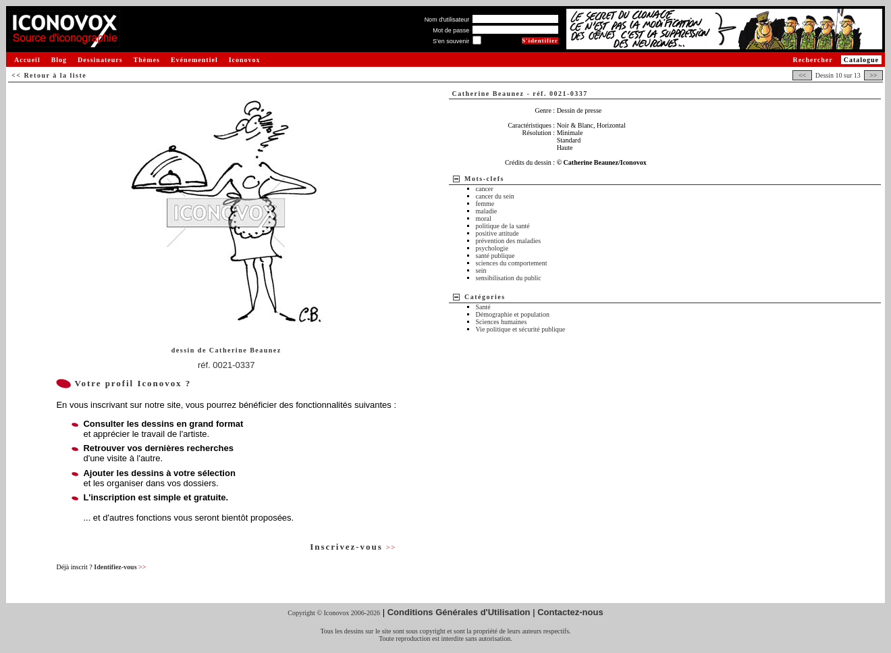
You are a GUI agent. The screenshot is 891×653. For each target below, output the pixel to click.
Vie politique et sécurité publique (521, 329)
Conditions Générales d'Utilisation (459, 612)
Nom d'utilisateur (447, 19)
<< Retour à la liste (48, 75)
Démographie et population (512, 314)
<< (801, 75)
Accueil (27, 59)
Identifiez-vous (120, 567)
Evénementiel (194, 59)
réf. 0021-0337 (226, 365)
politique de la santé (503, 226)
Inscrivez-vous (353, 547)
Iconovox (245, 59)
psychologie (492, 248)
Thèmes (147, 59)
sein (481, 270)
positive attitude (497, 233)
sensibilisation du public (508, 278)
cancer (484, 188)
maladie (486, 211)
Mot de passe (451, 30)
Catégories (485, 297)
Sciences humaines (501, 321)
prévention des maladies (508, 240)
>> (873, 75)
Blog (59, 59)
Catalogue (861, 59)
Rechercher (812, 59)
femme (485, 203)
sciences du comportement (511, 263)
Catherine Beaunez (245, 350)
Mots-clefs (484, 178)
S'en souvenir (451, 41)
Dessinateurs (100, 59)
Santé (483, 307)
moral (483, 218)
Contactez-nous (570, 612)
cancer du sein (495, 196)
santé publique (495, 255)
